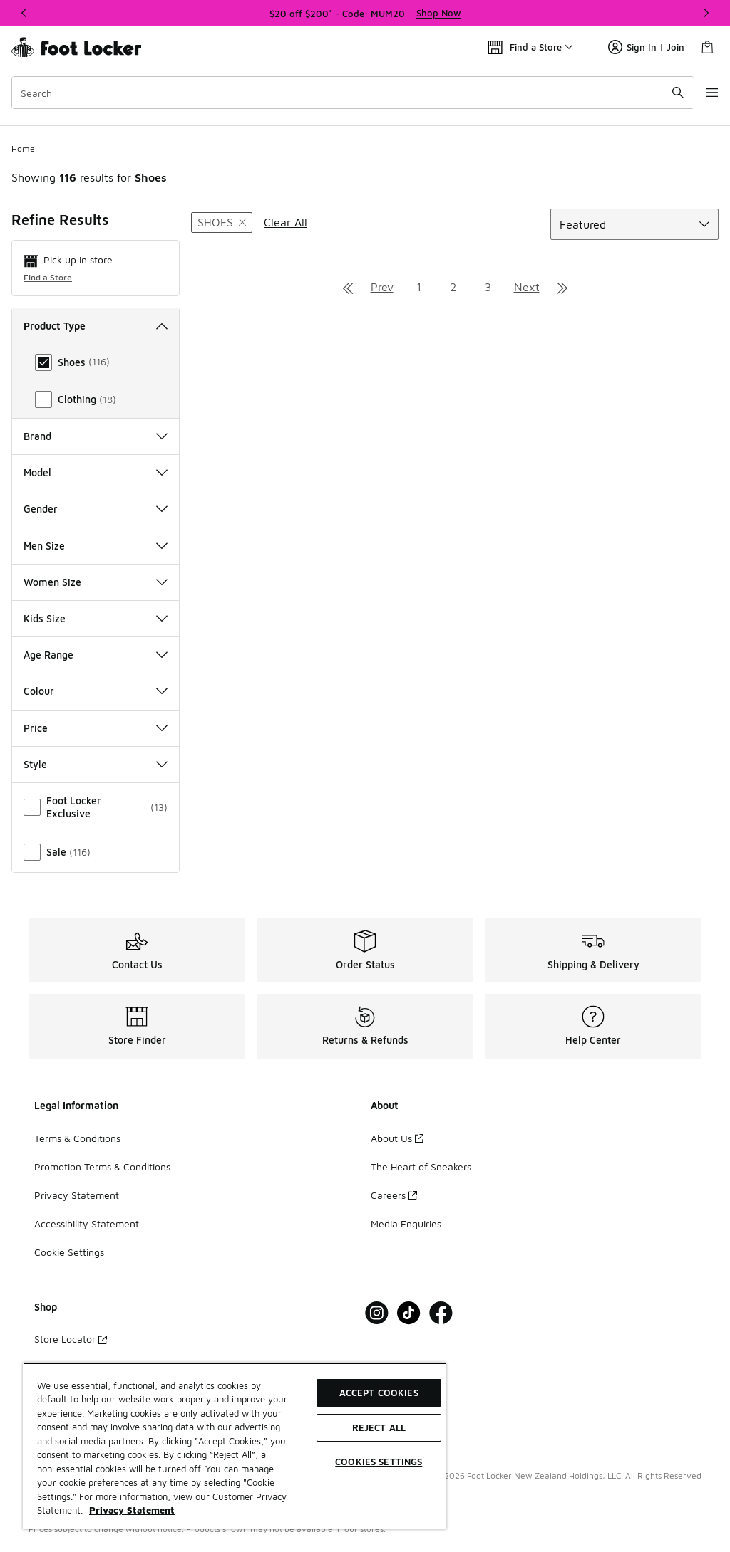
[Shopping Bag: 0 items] (707, 47)
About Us (397, 1138)
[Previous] (24, 13)
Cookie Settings (69, 1252)
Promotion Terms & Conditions (102, 1166)
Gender (96, 509)
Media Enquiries (406, 1223)
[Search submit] (662, 92)
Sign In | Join (646, 47)
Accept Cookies (378, 1392)
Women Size (96, 582)
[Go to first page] (347, 287)
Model (96, 472)
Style (96, 764)
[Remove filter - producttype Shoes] (221, 222)
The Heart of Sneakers (421, 1166)
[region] (365, 12)
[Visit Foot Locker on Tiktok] (409, 1313)
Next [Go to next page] (527, 286)
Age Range (96, 655)
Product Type (96, 326)
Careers (394, 1195)
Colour (96, 691)
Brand (96, 436)
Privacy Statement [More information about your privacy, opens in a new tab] (132, 1510)
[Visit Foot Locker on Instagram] (377, 1313)
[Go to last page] (562, 287)
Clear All (285, 222)
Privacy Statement (76, 1195)
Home (23, 148)
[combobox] (345, 92)
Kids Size (96, 618)
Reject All (379, 1427)
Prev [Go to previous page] (382, 286)
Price (96, 728)
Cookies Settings (378, 1461)
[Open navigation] (701, 93)
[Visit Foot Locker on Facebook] (441, 1313)
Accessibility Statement (86, 1223)
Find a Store (48, 277)
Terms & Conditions (77, 1138)
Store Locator (70, 1339)
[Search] (345, 92)
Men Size (96, 546)
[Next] (706, 13)
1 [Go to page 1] (418, 286)
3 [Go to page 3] (488, 286)
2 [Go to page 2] (453, 286)
